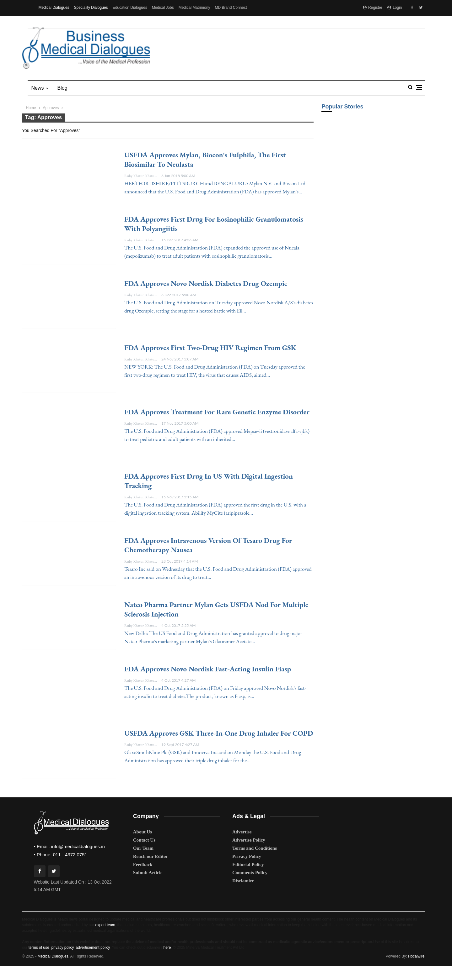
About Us (142, 831)
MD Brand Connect (231, 7)
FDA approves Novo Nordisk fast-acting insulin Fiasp (207, 669)
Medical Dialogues (54, 7)
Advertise (242, 831)
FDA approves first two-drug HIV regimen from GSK (210, 347)
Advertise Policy (248, 840)
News (37, 88)
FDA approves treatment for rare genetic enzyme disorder (216, 412)
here (167, 947)
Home (31, 108)
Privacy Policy (246, 856)
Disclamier (243, 880)
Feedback (143, 864)
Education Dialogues (130, 7)
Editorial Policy (248, 864)
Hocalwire (416, 956)
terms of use (39, 947)
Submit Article (148, 872)
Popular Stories (342, 106)
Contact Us (144, 840)
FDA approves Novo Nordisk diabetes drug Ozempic (205, 283)
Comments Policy (249, 872)
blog (62, 88)
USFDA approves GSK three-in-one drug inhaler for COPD (218, 733)
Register (372, 7)
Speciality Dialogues (91, 7)
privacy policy (62, 947)
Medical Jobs (163, 7)
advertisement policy (93, 947)
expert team (105, 925)
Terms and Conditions (254, 848)
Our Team (143, 848)
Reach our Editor (150, 856)
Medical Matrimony (194, 7)
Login (394, 7)
